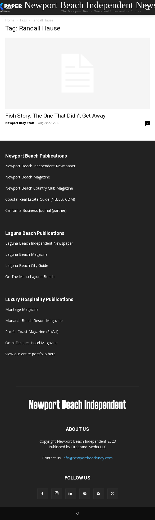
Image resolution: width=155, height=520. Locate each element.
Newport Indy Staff (19, 123)
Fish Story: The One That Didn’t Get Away (55, 116)
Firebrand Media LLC (89, 446)
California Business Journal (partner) (36, 210)
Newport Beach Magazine (27, 177)
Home (10, 20)
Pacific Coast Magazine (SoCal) (31, 331)
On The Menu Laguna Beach (29, 276)
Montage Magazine (22, 309)
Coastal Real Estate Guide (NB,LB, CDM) (40, 199)
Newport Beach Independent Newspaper (40, 165)
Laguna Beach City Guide (26, 265)
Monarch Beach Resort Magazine (34, 320)
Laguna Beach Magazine (26, 254)
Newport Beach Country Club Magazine (39, 188)
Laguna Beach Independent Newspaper (39, 243)
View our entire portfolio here (30, 353)
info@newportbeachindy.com (88, 457)
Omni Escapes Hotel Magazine (31, 342)
